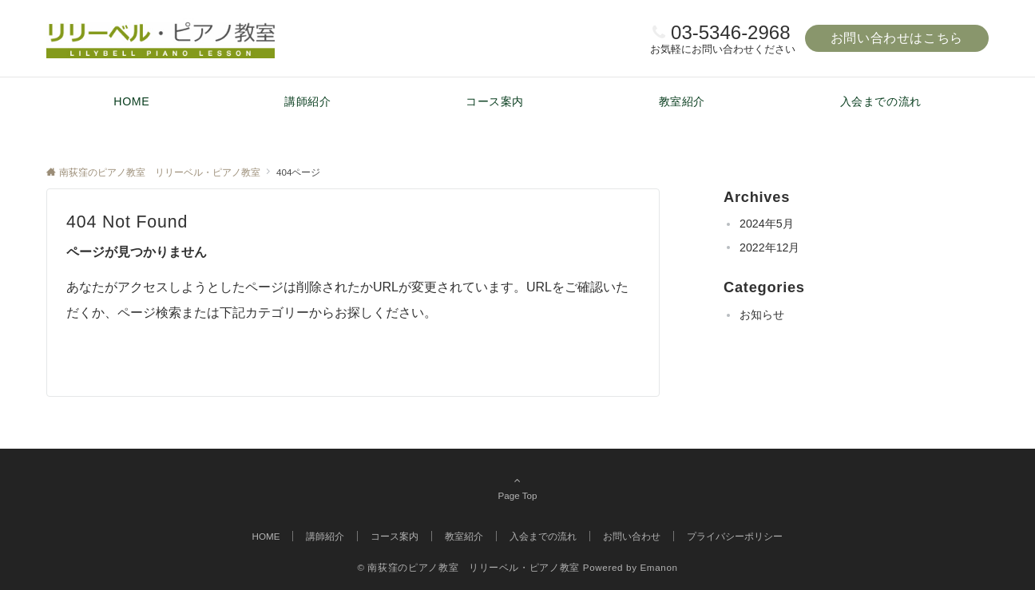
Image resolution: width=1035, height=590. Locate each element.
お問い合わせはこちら (897, 38)
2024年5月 (767, 223)
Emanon (658, 567)
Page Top (517, 487)
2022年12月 (769, 247)
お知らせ (762, 314)
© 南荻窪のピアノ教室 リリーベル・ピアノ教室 (468, 567)
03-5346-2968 (730, 32)
